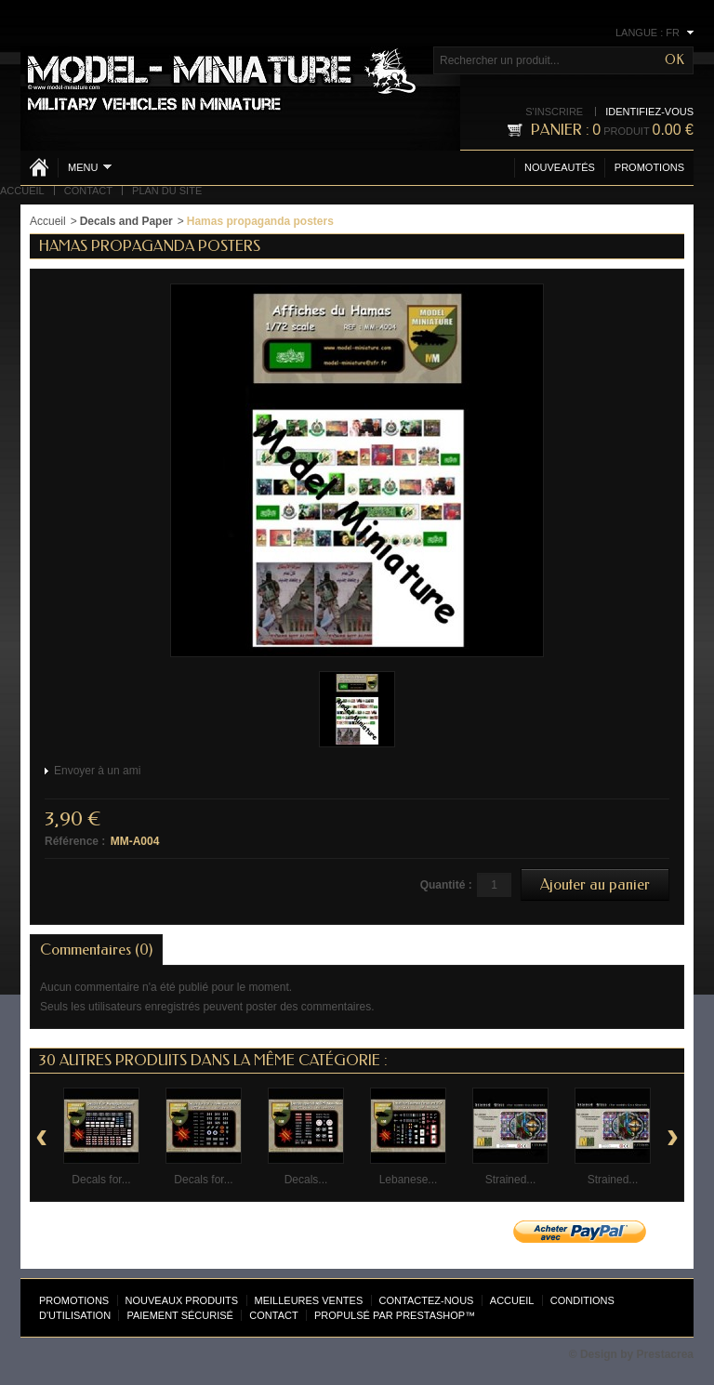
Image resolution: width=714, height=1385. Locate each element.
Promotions (649, 167)
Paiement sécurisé (179, 1315)
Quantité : (446, 884)
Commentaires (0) (96, 949)
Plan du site (167, 190)
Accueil (22, 190)
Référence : (75, 841)
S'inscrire (554, 111)
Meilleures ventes (309, 1300)
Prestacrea (665, 1354)
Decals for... (101, 1179)
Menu (90, 167)
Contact (88, 190)
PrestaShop (430, 1315)
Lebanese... (408, 1179)
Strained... (510, 1179)
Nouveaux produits (182, 1300)
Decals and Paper (126, 221)
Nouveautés (559, 167)
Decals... (306, 1179)
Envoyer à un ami (97, 770)
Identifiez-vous (649, 111)
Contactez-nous (426, 1300)
